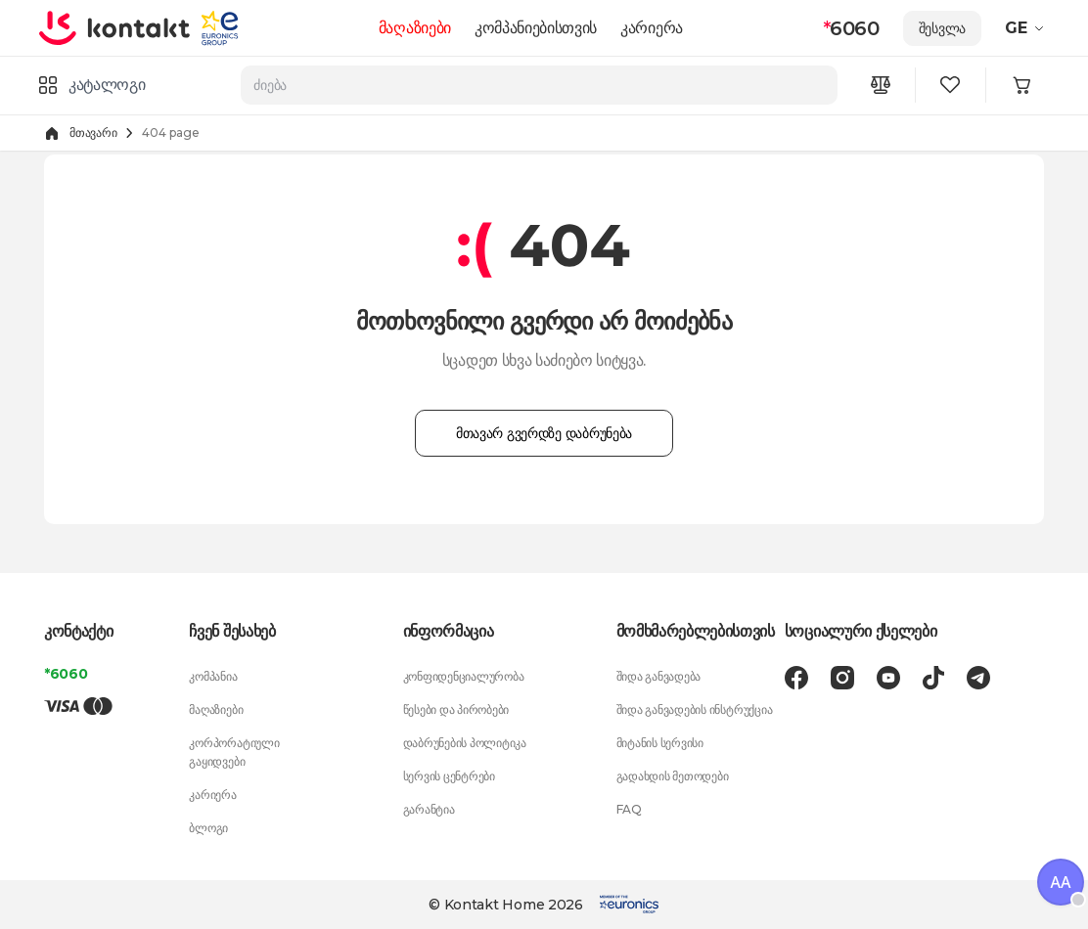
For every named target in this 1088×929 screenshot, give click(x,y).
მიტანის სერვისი (659, 742)
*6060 (66, 674)
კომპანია (213, 676)
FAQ (629, 809)
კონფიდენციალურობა (463, 676)
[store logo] (115, 27)
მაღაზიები (415, 28)
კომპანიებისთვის (536, 28)
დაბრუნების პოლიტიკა (464, 742)
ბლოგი (208, 827)
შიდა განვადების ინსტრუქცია (694, 709)
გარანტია (429, 809)
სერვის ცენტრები (449, 776)
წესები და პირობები (456, 709)
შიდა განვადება (659, 676)
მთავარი (92, 132)
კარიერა (651, 28)
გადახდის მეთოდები (672, 776)
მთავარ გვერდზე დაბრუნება (544, 433)
